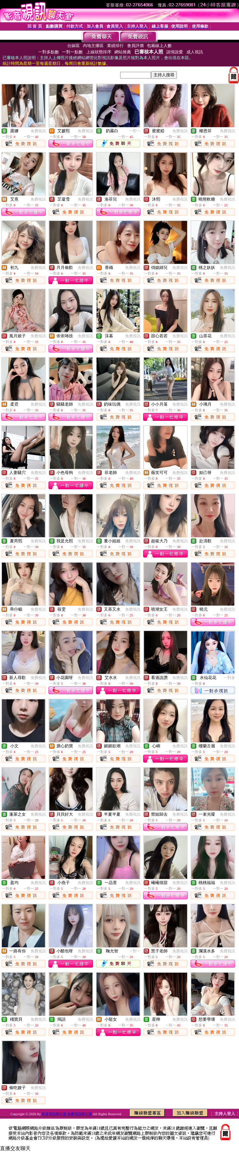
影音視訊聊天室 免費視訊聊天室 (67, 1114)
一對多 (229, 677)
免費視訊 (38, 131)
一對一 (135, 131)
